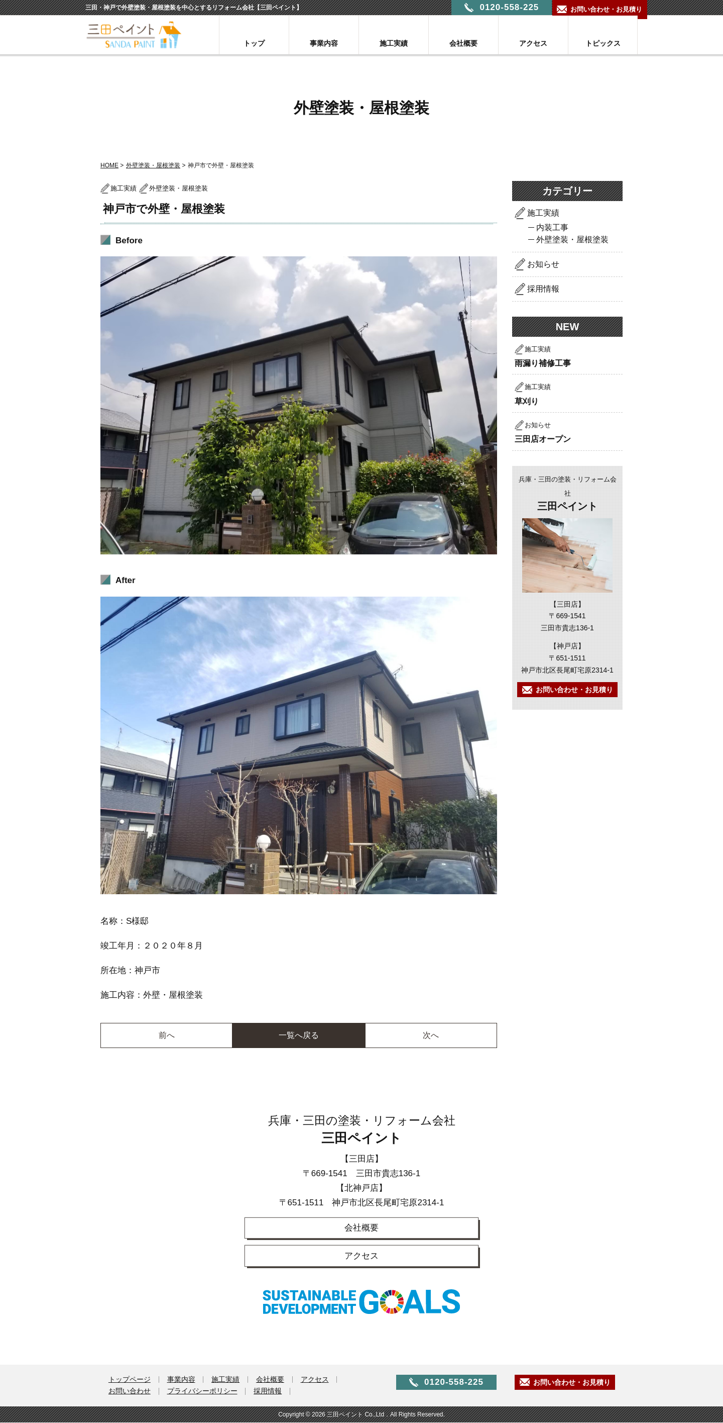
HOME (109, 165)
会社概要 (463, 43)
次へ (430, 1035)
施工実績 (394, 43)
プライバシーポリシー (204, 1392)
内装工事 (552, 227)
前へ (166, 1035)
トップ (254, 43)
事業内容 (324, 43)
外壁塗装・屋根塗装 (153, 165)
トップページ (130, 1380)
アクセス (533, 43)
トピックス (603, 43)
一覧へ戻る (298, 1035)
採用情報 (543, 288)
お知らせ (543, 264)
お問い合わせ (130, 1392)
